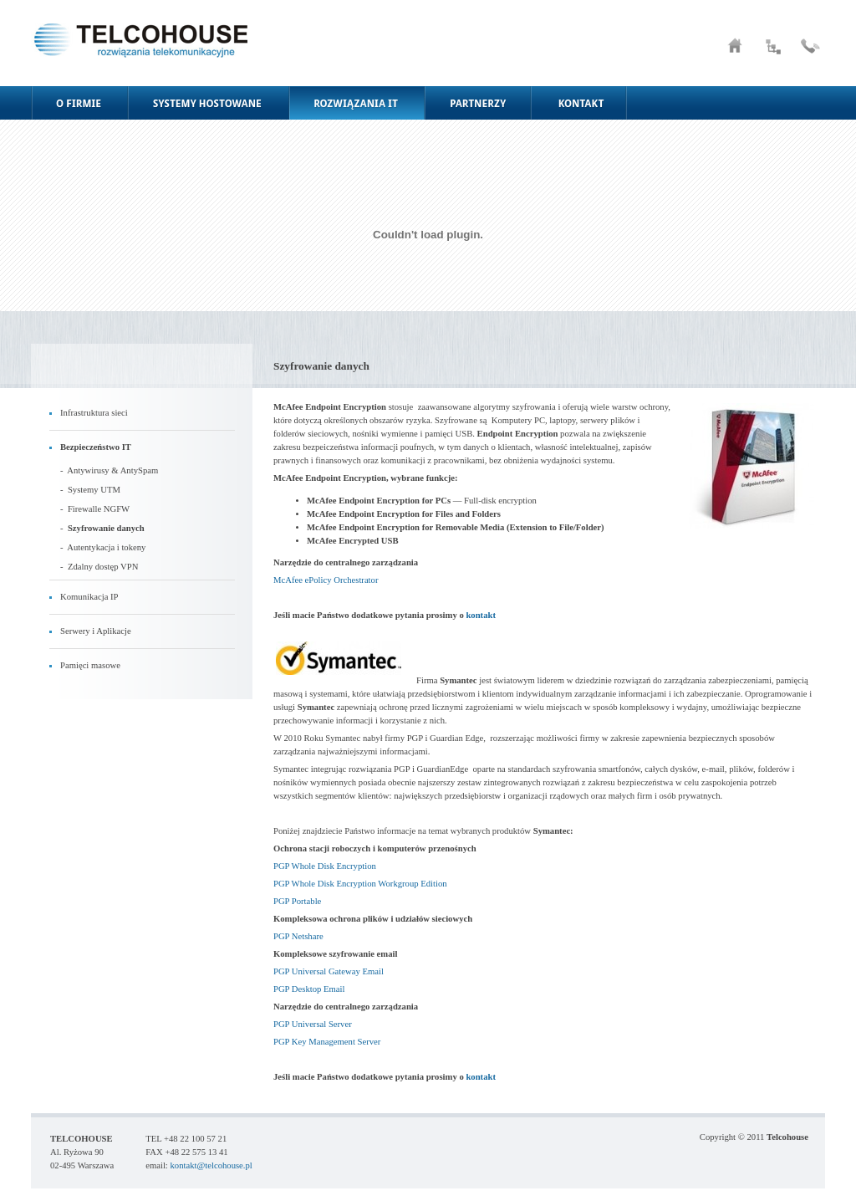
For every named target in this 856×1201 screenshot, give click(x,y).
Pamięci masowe (90, 665)
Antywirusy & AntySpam (112, 470)
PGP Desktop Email (308, 989)
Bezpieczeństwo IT (95, 447)
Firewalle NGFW (99, 509)
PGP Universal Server (312, 1024)
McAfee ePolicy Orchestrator (325, 580)
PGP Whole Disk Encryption (324, 866)
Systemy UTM (94, 489)
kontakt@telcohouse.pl (211, 1165)
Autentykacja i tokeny (106, 547)
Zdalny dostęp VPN (103, 566)
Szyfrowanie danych (106, 528)
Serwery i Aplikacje (95, 631)
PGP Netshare (298, 936)
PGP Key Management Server (326, 1041)
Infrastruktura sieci (94, 412)
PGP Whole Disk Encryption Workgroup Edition (360, 883)
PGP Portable (297, 901)
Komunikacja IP (89, 596)
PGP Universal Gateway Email (328, 971)
